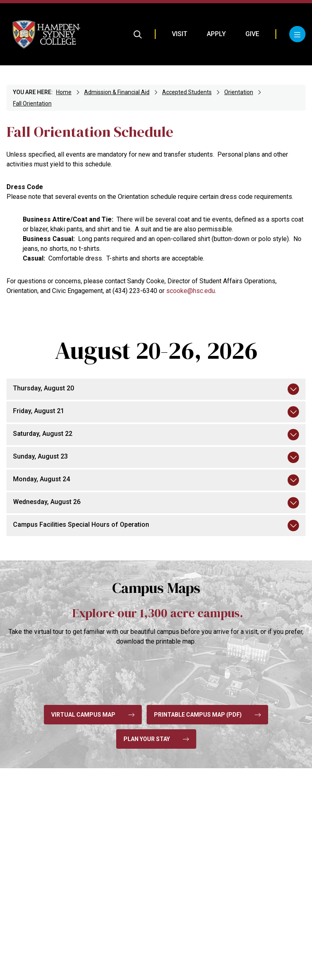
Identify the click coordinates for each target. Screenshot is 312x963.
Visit (179, 34)
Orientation (238, 92)
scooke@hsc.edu (190, 291)
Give (252, 34)
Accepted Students (187, 92)
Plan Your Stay (156, 739)
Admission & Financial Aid (117, 92)
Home (64, 92)
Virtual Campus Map (92, 714)
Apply (216, 34)
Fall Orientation (32, 103)
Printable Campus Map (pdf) (207, 714)
